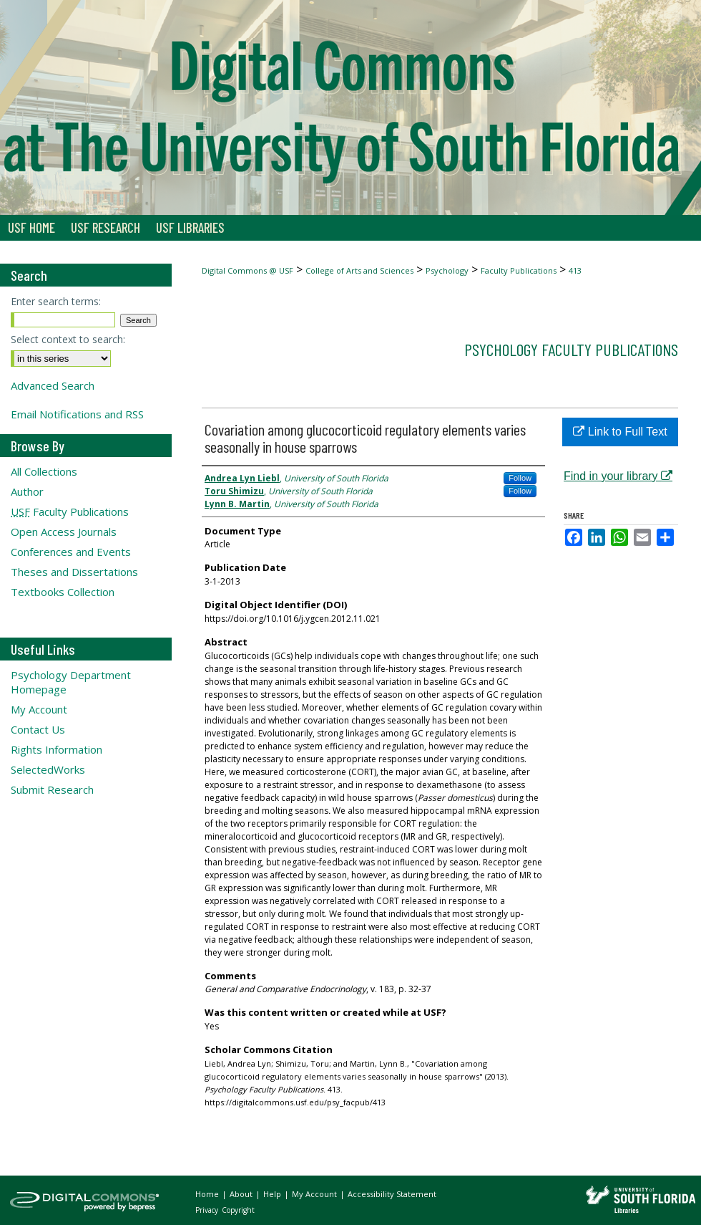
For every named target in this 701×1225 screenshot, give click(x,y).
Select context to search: (68, 339)
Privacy (207, 1210)
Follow (520, 478)
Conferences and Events (71, 551)
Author (27, 491)
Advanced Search (52, 385)
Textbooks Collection (62, 592)
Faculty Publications (519, 270)
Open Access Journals (64, 531)
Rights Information (56, 749)
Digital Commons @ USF (247, 270)
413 (575, 270)
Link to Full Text (620, 432)
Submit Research (52, 789)
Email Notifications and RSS (77, 414)
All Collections (44, 471)
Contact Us (38, 729)
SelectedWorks (48, 769)
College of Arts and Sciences (359, 270)
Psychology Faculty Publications (571, 349)
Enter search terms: (56, 301)
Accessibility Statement (392, 1193)
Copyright (238, 1210)
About (242, 1193)
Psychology (447, 270)
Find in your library (618, 476)
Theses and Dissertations (74, 572)
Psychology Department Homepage (71, 682)
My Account (39, 709)
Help (273, 1193)
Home (208, 1193)
